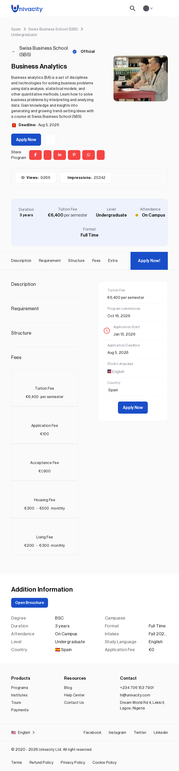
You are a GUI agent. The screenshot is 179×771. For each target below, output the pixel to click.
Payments (20, 710)
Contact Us (74, 703)
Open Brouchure (29, 603)
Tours (16, 703)
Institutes (19, 695)
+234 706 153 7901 (137, 688)
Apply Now (26, 140)
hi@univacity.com (135, 695)
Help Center (74, 695)
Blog (68, 688)
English (23, 732)
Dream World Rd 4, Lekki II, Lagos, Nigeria (142, 705)
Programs (19, 688)
